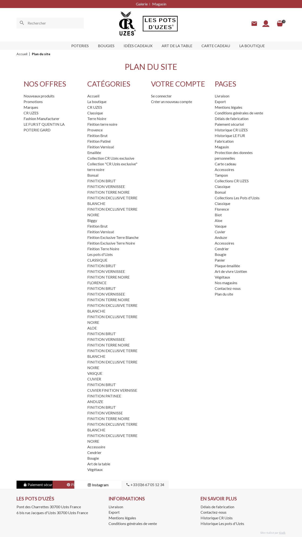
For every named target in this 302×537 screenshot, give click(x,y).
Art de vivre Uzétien (231, 271)
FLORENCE (96, 282)
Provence (95, 130)
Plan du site (224, 294)
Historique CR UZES (231, 130)
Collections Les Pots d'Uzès (237, 198)
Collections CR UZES (232, 181)
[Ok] (21, 23)
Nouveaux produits (39, 96)
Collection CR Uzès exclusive (110, 158)
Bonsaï (92, 175)
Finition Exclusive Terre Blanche (112, 237)
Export (220, 101)
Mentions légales (228, 107)
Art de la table (98, 464)
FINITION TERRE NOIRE (108, 192)
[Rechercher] (50, 23)
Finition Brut (97, 135)
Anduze (221, 237)
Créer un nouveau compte (171, 101)
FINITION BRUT (101, 181)
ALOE (92, 328)
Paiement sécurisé (229, 124)
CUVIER (94, 379)
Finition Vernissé (100, 147)
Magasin (159, 4)
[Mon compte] (265, 23)
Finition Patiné (99, 141)
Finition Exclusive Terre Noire (111, 243)
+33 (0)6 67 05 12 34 (182, 484)
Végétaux (95, 469)
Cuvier (220, 231)
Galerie (142, 4)
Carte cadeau (225, 164)
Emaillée (94, 152)
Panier (220, 260)
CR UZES (31, 113)
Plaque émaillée (227, 265)
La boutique (96, 101)
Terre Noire (96, 118)
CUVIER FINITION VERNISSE (112, 390)
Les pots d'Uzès (100, 254)
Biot (218, 214)
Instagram (134, 485)
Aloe (218, 220)
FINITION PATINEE (104, 396)
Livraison (222, 96)
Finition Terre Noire (103, 248)
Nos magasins (226, 282)
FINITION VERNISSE (105, 413)
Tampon (221, 175)
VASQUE (94, 373)
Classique (95, 113)
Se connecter (161, 96)
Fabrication (224, 141)
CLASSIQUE (97, 260)
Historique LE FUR (230, 135)
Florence (222, 209)
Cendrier (94, 452)
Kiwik (282, 532)
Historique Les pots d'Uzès (222, 523)
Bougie (93, 458)
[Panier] (280, 23)
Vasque (220, 226)
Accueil (93, 96)
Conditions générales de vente (239, 113)
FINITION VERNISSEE (106, 186)
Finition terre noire (102, 124)
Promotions (33, 101)
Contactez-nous (228, 288)
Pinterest (87, 484)
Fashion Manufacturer (41, 118)
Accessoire (96, 447)
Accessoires (224, 169)
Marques (31, 107)
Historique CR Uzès (217, 518)
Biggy (92, 220)
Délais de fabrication (231, 118)
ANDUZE (95, 401)
